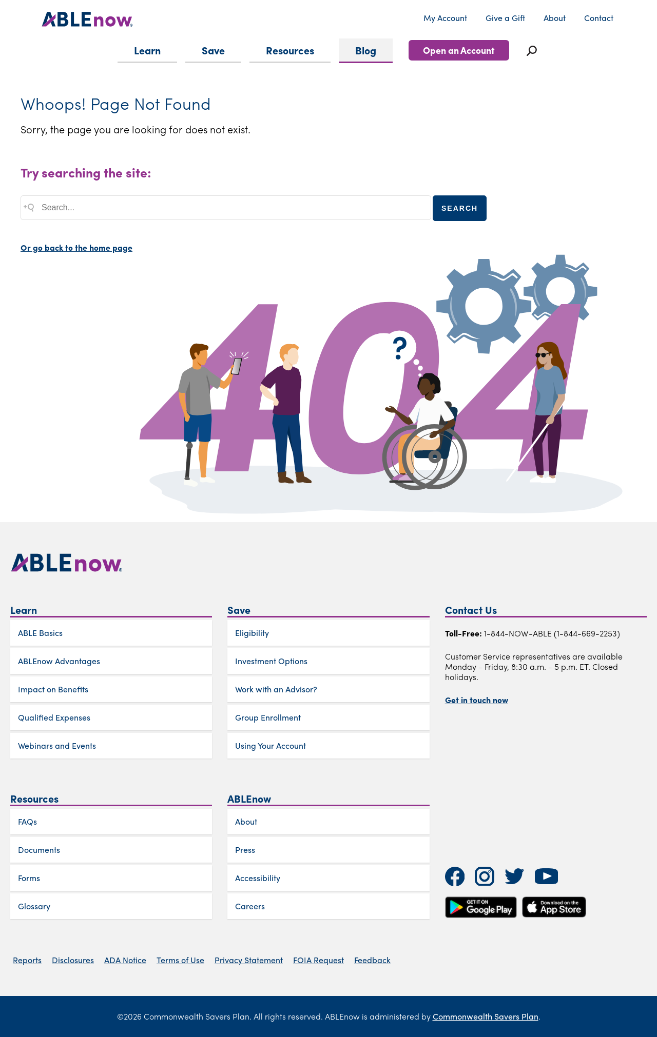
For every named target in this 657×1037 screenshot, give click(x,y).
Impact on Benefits (53, 689)
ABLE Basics (40, 633)
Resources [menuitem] (290, 50)
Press (245, 849)
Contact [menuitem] (598, 18)
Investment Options (271, 661)
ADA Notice (125, 960)
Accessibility (257, 878)
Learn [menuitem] (147, 50)
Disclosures (73, 960)
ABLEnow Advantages (59, 661)
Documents (39, 849)
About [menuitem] (555, 18)
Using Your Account (270, 745)
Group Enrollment (268, 717)
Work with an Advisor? (276, 689)
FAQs (27, 821)
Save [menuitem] (213, 50)
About (246, 821)
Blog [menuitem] (365, 50)
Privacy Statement (249, 960)
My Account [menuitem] (445, 18)
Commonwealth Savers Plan (485, 1016)
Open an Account (459, 50)
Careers (250, 906)
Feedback (372, 960)
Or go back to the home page (76, 247)
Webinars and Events (57, 745)
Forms (29, 878)
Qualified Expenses (54, 717)
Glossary (34, 906)
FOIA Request (318, 960)
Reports (27, 960)
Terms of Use (180, 960)
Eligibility (252, 633)
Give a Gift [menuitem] (505, 18)
